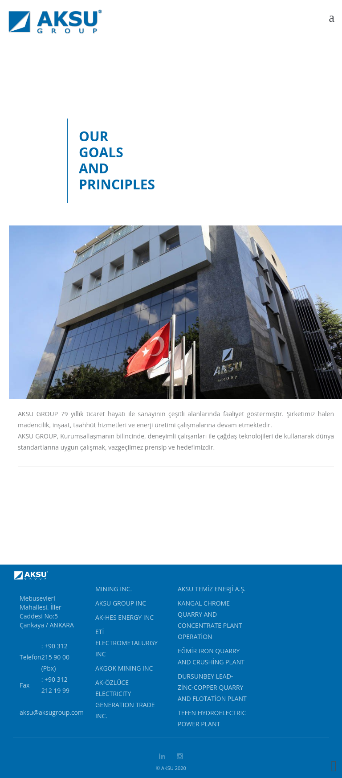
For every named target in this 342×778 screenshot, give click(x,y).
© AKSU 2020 (171, 768)
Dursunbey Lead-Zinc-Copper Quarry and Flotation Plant (212, 687)
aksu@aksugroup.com (52, 712)
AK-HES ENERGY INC (124, 617)
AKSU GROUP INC (120, 603)
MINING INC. (113, 589)
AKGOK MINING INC (124, 668)
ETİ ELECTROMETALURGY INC (126, 642)
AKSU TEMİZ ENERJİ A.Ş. (212, 589)
